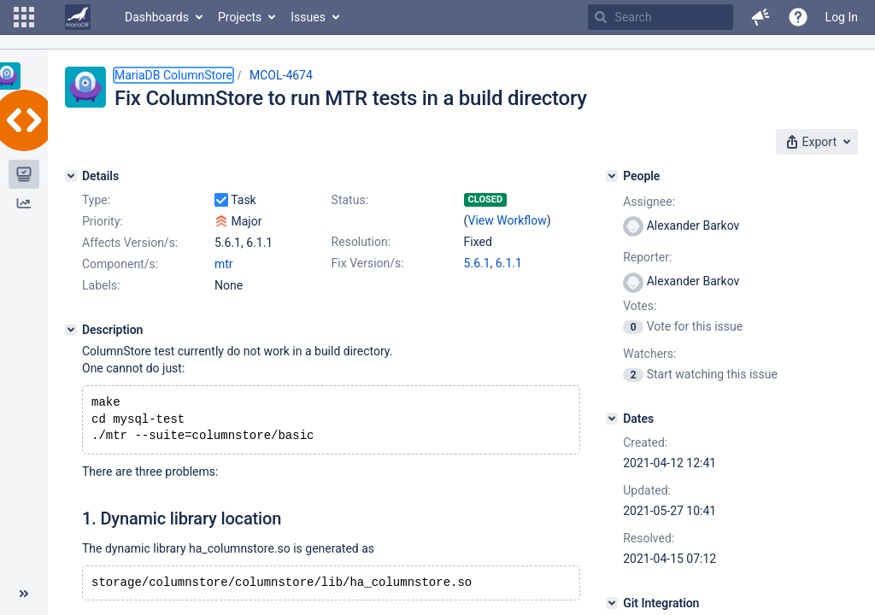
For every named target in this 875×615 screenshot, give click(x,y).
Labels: (101, 285)
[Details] (71, 176)
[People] (612, 176)
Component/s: (120, 264)
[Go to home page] (77, 17)
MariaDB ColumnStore (173, 75)
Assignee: (649, 201)
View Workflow (507, 220)
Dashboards (157, 17)
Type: (96, 200)
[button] (24, 17)
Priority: (102, 221)
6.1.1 (509, 263)
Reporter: (647, 257)
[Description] (71, 330)
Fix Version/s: (368, 263)
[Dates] (612, 419)
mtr (223, 264)
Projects (239, 17)
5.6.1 (477, 263)
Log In (841, 17)
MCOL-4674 (281, 75)
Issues (308, 17)
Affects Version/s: (130, 242)
